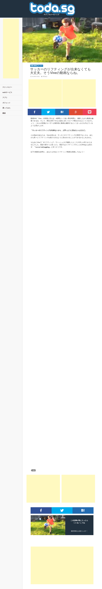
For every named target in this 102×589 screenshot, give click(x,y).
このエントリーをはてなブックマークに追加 (62, 112)
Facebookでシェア (34, 112)
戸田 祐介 (44, 76)
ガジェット (6, 103)
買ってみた (6, 108)
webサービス (7, 92)
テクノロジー (7, 87)
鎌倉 (4, 113)
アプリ (4, 97)
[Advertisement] (45, 93)
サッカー (40, 65)
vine (33, 470)
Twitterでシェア (48, 112)
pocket (89, 112)
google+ (76, 112)
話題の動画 (34, 65)
